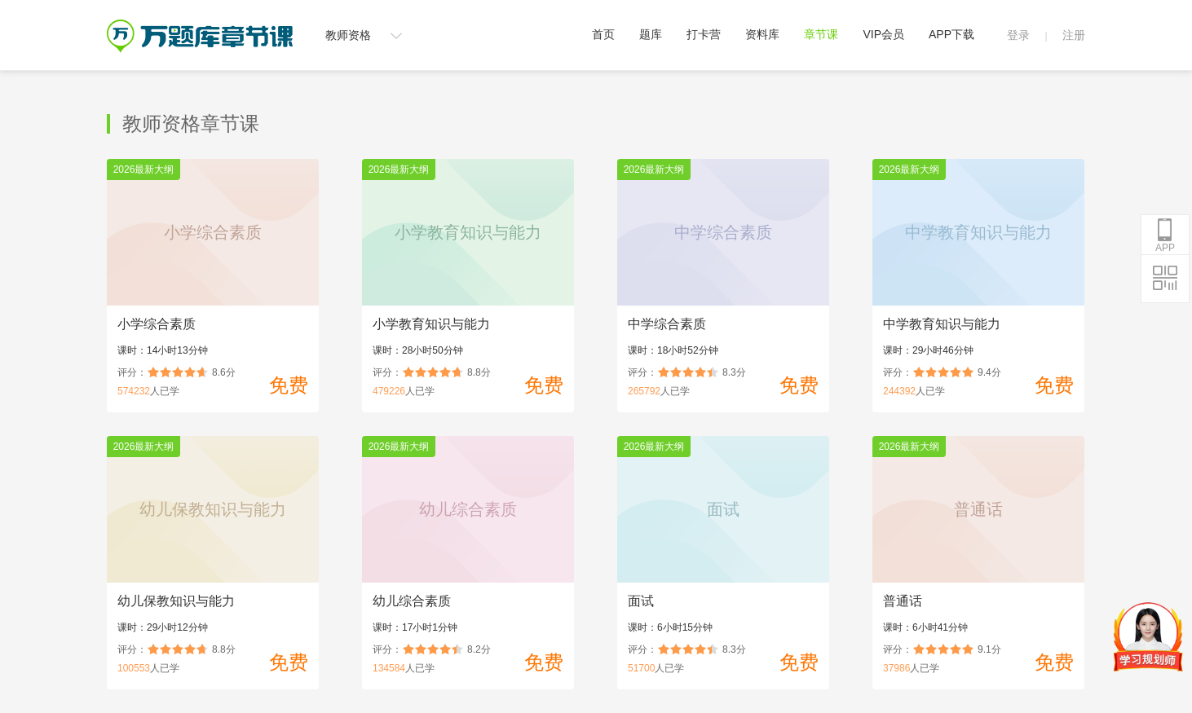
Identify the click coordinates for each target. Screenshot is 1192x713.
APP (1165, 235)
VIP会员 (883, 35)
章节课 (821, 35)
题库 (650, 35)
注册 (1073, 35)
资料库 (762, 35)
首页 (603, 35)
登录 (1018, 35)
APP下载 (951, 35)
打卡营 (704, 35)
